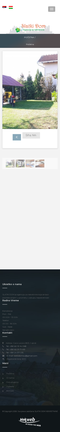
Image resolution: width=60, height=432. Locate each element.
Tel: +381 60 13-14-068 (16, 347)
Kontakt (10, 392)
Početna (29, 37)
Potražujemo (12, 383)
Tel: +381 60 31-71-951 (15, 350)
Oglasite (10, 387)
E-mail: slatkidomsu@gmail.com (22, 357)
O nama (10, 379)
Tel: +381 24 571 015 (14, 353)
